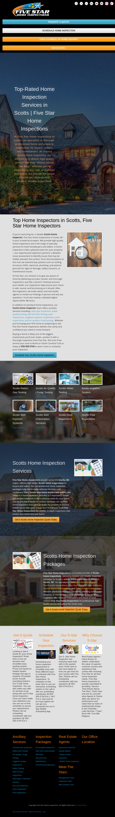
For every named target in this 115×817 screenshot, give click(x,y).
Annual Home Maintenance (56, 588)
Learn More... (19, 397)
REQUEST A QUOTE (58, 22)
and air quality (32, 320)
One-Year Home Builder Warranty (85, 585)
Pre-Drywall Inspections (55, 585)
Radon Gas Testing (20, 751)
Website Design (35, 812)
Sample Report (65, 751)
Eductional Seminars (67, 747)
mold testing (47, 320)
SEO (44, 812)
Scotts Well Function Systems (19, 418)
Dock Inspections (19, 789)
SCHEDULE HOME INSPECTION (58, 30)
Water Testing (18, 768)
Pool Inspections (19, 792)
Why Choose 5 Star (66, 784)
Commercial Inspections (88, 588)
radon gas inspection (40, 311)
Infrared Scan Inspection (22, 747)
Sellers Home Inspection (69, 761)
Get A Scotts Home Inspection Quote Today (36, 519)
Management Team (67, 777)
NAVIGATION (58, 48)
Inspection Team (65, 781)
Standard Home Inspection (84, 582)
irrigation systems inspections (39, 317)
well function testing (37, 314)
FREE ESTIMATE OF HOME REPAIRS (59, 39)
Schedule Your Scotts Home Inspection (34, 355)
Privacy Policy (80, 805)
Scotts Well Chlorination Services (43, 418)
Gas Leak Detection (20, 785)
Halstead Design (20, 812)
